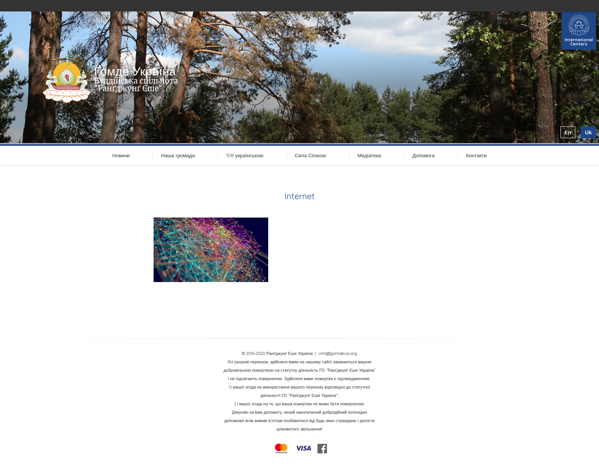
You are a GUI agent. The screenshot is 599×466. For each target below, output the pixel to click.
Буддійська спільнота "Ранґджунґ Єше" (136, 84)
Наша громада (177, 155)
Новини (121, 155)
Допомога (423, 155)
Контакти (476, 155)
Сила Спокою (310, 155)
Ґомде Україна (135, 71)
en (568, 132)
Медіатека (369, 155)
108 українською (245, 155)
